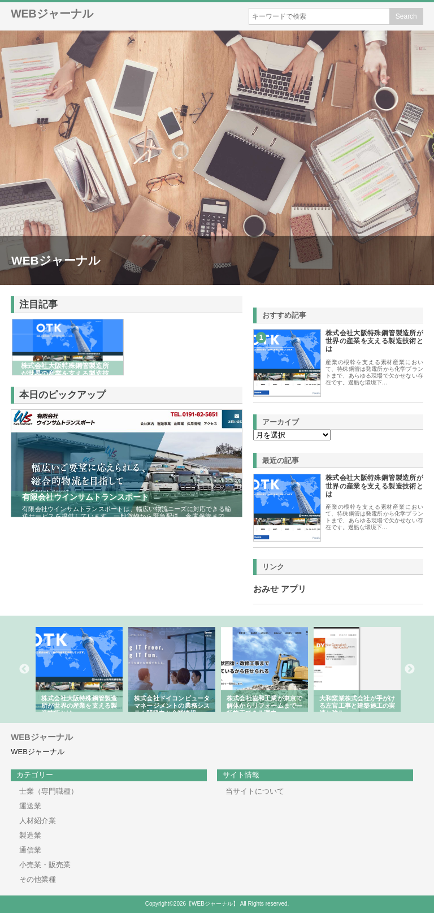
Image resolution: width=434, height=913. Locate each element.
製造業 (30, 835)
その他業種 (37, 879)
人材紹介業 (37, 820)
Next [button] (409, 669)
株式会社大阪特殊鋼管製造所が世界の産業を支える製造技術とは (374, 341)
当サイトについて (254, 791)
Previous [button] (24, 669)
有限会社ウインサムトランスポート (85, 496)
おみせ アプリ (279, 589)
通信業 (30, 850)
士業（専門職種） (48, 791)
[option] (79, 669)
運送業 (30, 806)
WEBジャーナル (52, 13)
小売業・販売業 (45, 864)
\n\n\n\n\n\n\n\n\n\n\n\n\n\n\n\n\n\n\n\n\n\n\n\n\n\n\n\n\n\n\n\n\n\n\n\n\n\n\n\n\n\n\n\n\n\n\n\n (292, 435)
